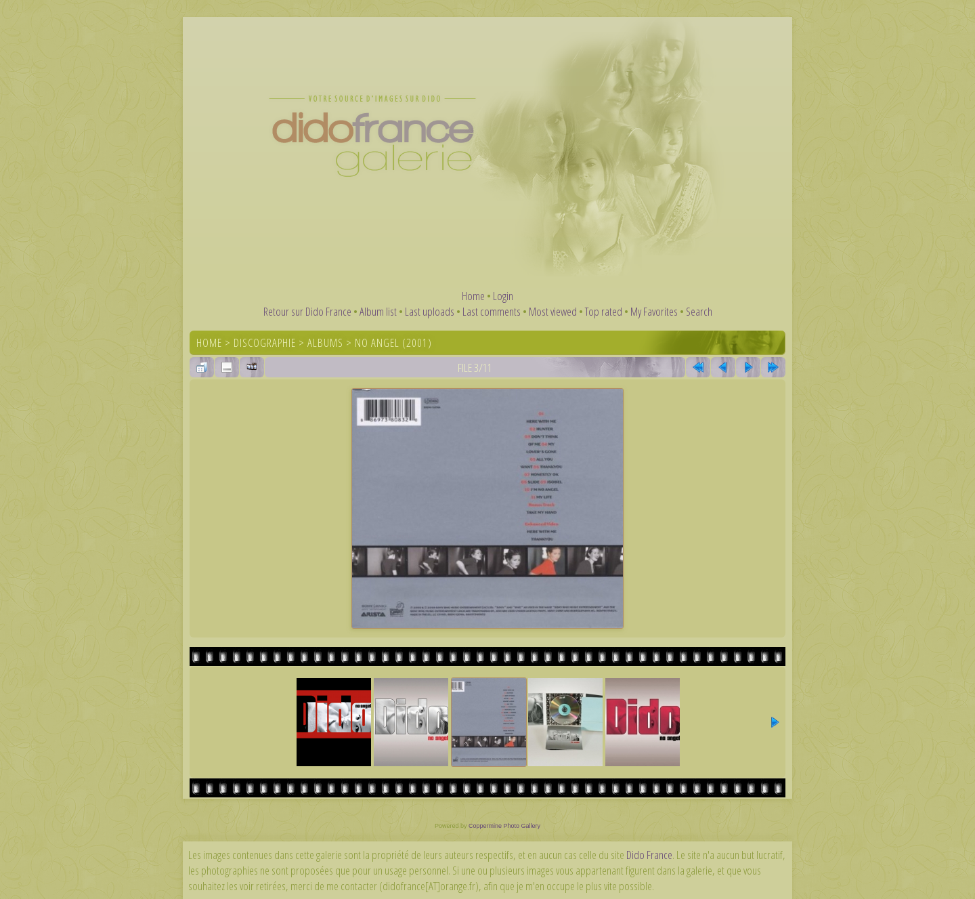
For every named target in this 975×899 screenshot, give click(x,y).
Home (473, 296)
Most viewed (553, 311)
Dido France (649, 854)
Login (503, 296)
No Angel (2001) (393, 342)
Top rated (603, 311)
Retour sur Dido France (307, 311)
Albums (325, 342)
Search (699, 311)
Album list (378, 311)
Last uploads (429, 311)
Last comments (491, 311)
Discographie (265, 342)
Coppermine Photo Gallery (504, 825)
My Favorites (654, 311)
